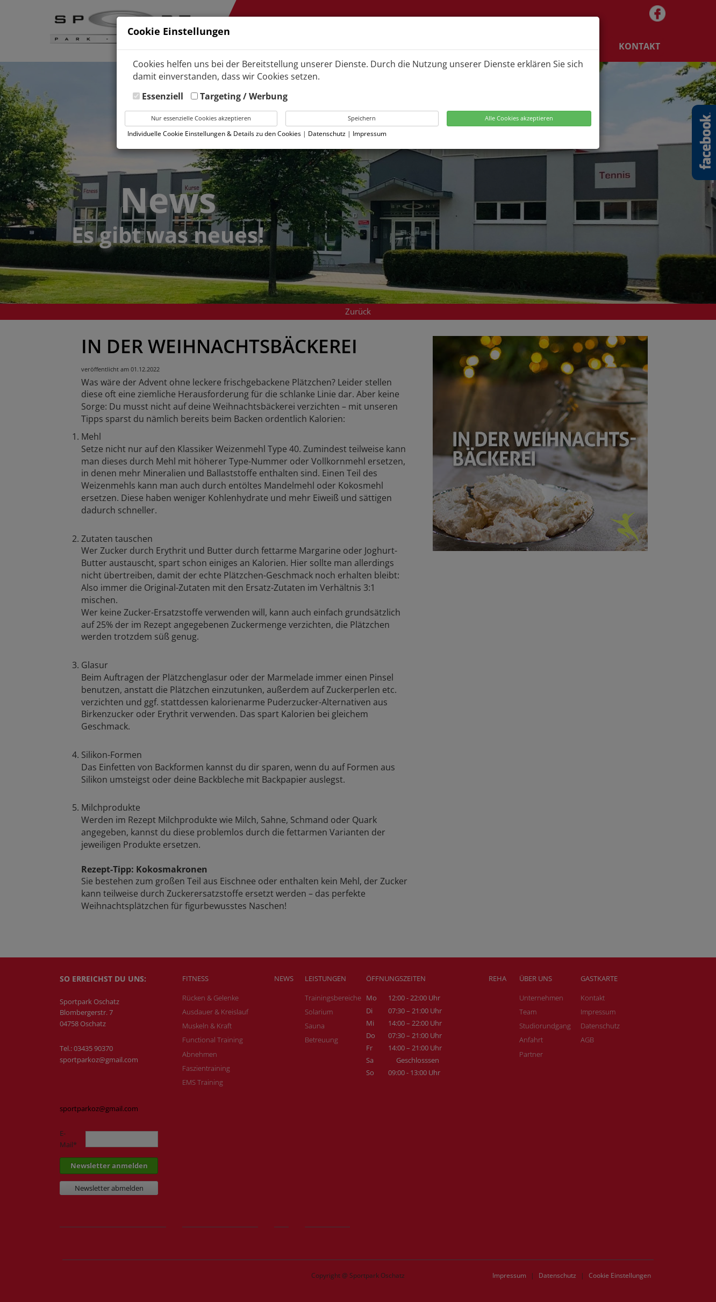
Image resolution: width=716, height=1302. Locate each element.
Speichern (362, 118)
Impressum (369, 133)
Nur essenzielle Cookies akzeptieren (201, 118)
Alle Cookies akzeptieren (519, 118)
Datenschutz (327, 133)
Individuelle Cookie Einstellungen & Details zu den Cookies (214, 133)
